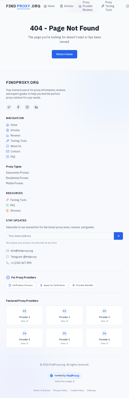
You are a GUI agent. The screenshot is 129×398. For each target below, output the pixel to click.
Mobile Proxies (14, 183)
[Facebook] (18, 107)
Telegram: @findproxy (24, 257)
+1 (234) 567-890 (21, 263)
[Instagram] (27, 107)
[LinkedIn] (36, 107)
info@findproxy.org (22, 250)
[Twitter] (9, 107)
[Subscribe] (118, 236)
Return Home (64, 54)
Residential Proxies (17, 178)
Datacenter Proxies (17, 172)
